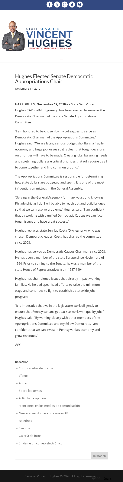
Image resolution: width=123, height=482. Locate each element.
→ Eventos (22, 428)
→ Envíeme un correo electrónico (39, 443)
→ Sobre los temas (28, 391)
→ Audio (21, 383)
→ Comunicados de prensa (34, 368)
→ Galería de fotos (28, 436)
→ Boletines (23, 421)
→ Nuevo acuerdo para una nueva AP (41, 413)
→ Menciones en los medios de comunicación (47, 406)
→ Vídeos (21, 376)
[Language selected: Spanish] (102, 478)
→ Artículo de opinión (30, 398)
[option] (108, 478)
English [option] (108, 478)
